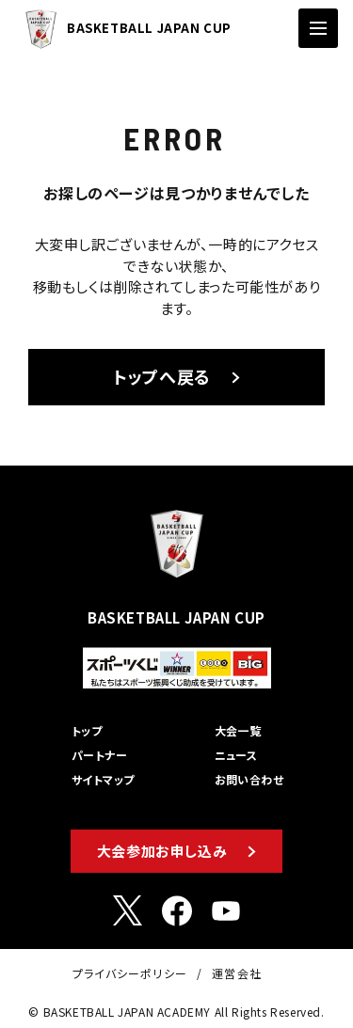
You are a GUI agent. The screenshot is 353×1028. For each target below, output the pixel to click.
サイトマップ (103, 779)
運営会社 (237, 973)
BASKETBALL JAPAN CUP (123, 29)
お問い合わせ (249, 779)
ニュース (236, 755)
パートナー (99, 755)
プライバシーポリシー (129, 973)
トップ (87, 730)
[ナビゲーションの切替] (318, 28)
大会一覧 (238, 730)
